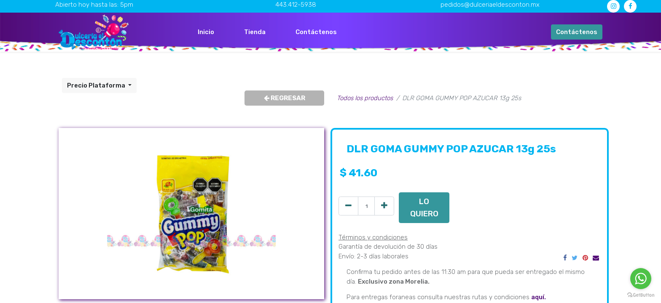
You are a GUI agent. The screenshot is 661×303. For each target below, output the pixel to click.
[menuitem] (206, 32)
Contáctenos (576, 32)
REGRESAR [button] (284, 98)
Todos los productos (365, 98)
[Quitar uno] (348, 206)
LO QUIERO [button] (424, 207)
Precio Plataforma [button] (96, 85)
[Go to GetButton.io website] (640, 294)
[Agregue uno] (384, 206)
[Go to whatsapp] (640, 278)
